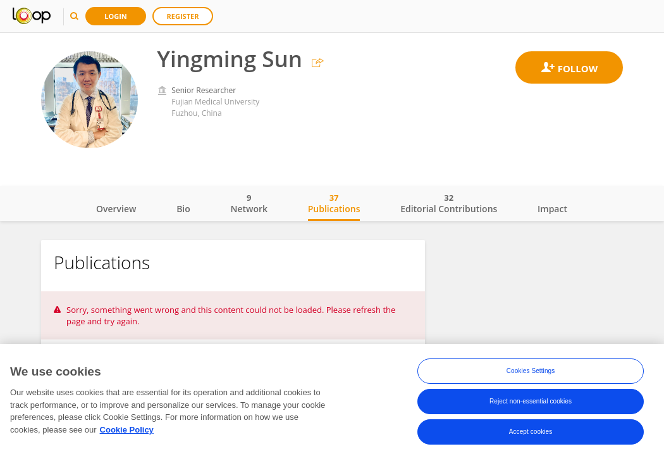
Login (115, 16)
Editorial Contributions (448, 203)
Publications (334, 203)
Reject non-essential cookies (530, 401)
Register (183, 16)
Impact (552, 209)
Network (248, 203)
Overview (116, 209)
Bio (183, 209)
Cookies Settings (531, 371)
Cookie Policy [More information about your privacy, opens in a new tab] (127, 430)
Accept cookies (531, 432)
